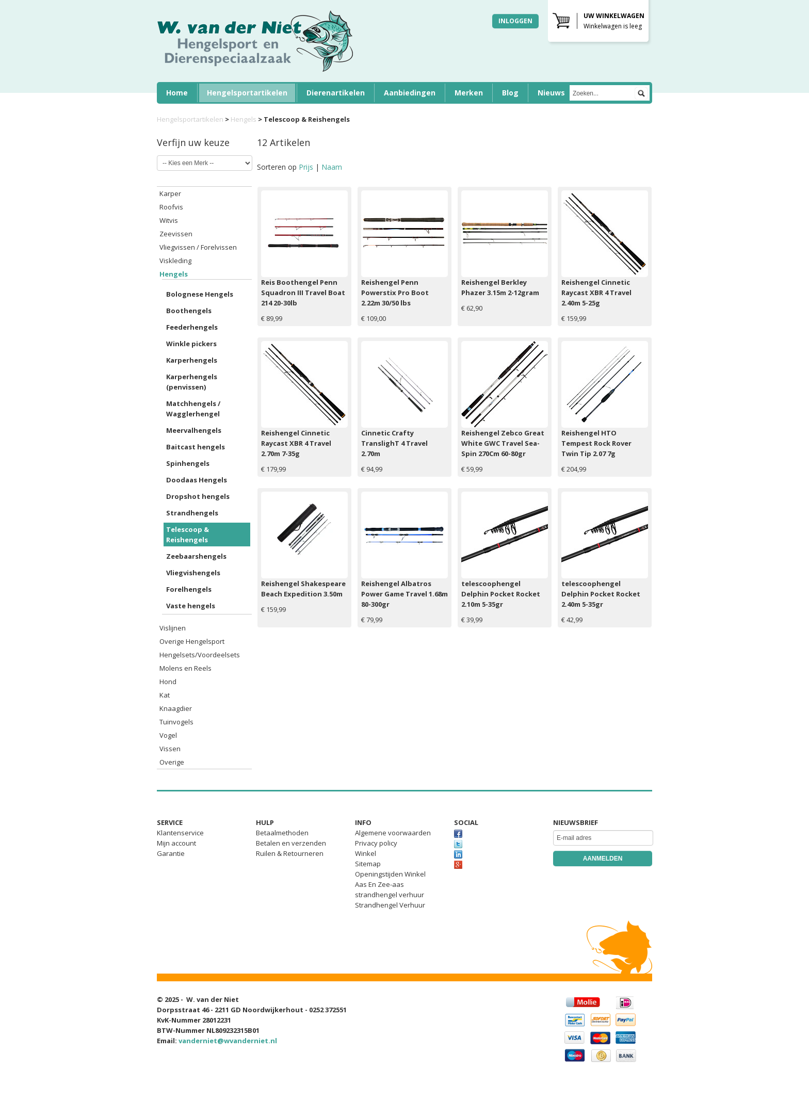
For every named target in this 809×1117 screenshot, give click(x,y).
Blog (510, 93)
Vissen (170, 748)
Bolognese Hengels (199, 294)
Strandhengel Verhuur (390, 905)
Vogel (168, 735)
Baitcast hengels (195, 446)
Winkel (365, 853)
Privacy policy (376, 843)
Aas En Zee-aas (379, 884)
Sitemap (368, 863)
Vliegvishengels (193, 572)
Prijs (307, 167)
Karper (170, 193)
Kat (164, 695)
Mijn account (176, 843)
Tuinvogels (176, 721)
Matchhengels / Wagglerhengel (193, 408)
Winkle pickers (191, 343)
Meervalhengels (193, 430)
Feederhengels (192, 327)
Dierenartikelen (335, 93)
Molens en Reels (185, 668)
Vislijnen (172, 628)
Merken (469, 93)
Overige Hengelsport (191, 641)
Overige (171, 762)
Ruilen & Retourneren (289, 853)
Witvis (168, 220)
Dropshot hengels (198, 496)
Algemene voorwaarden (393, 832)
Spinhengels (187, 463)
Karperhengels (191, 360)
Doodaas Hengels (196, 479)
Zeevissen (175, 233)
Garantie (171, 853)
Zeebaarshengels (196, 556)
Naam (331, 167)
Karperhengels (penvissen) (191, 382)
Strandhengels (192, 512)
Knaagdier (175, 708)
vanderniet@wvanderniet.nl (228, 1040)
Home (177, 93)
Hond (167, 681)
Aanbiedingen (409, 93)
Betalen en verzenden (291, 843)
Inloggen (515, 21)
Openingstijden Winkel (390, 874)
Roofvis (171, 207)
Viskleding (175, 260)
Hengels (243, 119)
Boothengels (189, 310)
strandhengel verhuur (389, 894)
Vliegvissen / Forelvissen (198, 247)
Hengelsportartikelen (247, 93)
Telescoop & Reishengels (187, 534)
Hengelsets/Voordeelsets (199, 654)
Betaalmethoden (282, 832)
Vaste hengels (190, 605)
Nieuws (551, 93)
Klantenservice (180, 832)
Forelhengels (189, 589)
